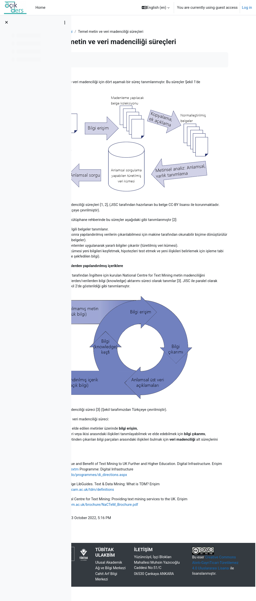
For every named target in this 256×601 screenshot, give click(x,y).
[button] (155, 7)
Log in (247, 7)
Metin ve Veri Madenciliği (101, 32)
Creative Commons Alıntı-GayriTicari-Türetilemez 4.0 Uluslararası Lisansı (220, 565)
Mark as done (97, 60)
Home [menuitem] (41, 7)
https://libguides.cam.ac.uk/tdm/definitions (129, 486)
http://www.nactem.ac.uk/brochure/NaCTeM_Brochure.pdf (152, 501)
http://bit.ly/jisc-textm (158, 465)
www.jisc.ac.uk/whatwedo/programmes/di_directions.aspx (129, 470)
